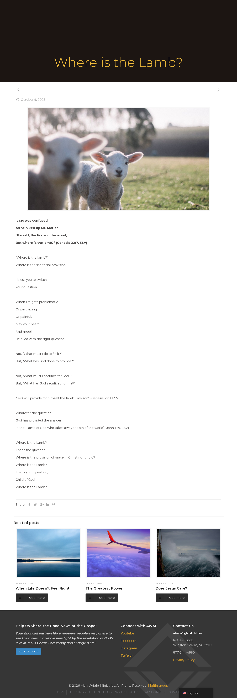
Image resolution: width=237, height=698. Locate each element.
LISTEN (94, 692)
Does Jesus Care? (171, 588)
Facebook (129, 641)
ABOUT (136, 692)
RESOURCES (155, 692)
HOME (60, 692)
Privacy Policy (184, 660)
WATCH (121, 692)
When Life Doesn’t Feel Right (43, 588)
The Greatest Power (104, 588)
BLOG (107, 692)
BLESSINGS (77, 692)
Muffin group (158, 685)
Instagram (129, 648)
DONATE (174, 692)
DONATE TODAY (28, 651)
